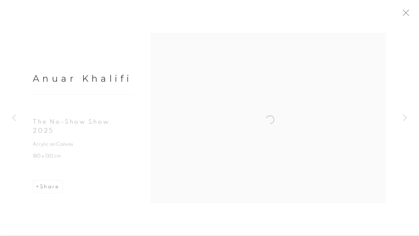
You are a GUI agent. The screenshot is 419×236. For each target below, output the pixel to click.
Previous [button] (14, 118)
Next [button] (405, 118)
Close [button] (406, 15)
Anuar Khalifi (82, 80)
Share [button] (49, 188)
